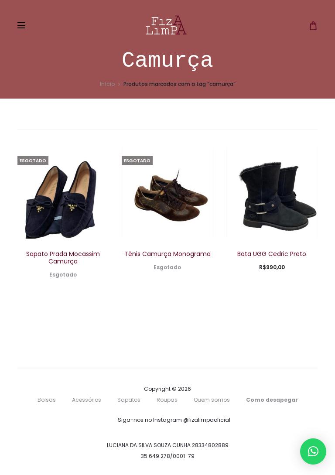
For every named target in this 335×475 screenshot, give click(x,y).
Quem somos (212, 399)
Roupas (167, 399)
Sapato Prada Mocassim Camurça (63, 257)
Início (107, 84)
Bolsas (47, 399)
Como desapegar (272, 399)
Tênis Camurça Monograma (167, 253)
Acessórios (86, 399)
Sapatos (128, 399)
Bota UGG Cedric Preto (271, 253)
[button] (313, 451)
